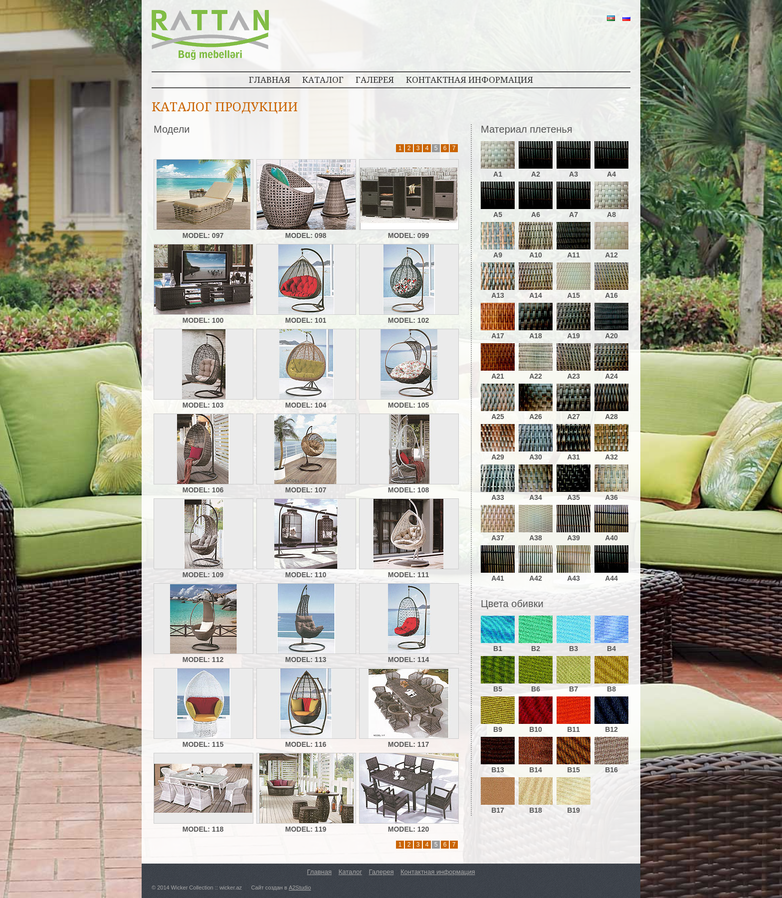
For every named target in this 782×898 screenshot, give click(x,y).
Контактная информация (437, 872)
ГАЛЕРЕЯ (375, 79)
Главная (319, 872)
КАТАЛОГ (323, 79)
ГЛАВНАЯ (269, 79)
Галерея (381, 872)
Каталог (350, 872)
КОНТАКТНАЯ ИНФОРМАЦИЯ (469, 79)
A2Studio (300, 888)
